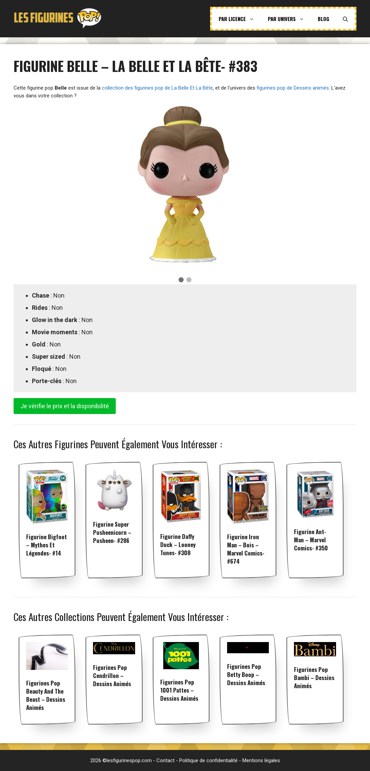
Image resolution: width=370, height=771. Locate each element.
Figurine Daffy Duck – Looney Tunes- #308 (178, 544)
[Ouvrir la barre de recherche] (345, 18)
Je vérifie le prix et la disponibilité (64, 406)
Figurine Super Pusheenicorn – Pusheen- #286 (112, 532)
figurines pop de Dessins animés (293, 88)
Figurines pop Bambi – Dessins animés (314, 677)
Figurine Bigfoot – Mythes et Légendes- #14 (46, 544)
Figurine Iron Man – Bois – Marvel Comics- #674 (245, 548)
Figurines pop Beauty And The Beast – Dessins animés (45, 695)
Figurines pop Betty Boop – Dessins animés (246, 674)
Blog (323, 18)
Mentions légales (261, 760)
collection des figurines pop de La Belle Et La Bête (157, 88)
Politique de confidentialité (208, 760)
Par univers (289, 18)
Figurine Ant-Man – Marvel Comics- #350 (311, 539)
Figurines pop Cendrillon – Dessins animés (112, 675)
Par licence (240, 18)
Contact (165, 760)
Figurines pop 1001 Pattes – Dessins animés (179, 690)
